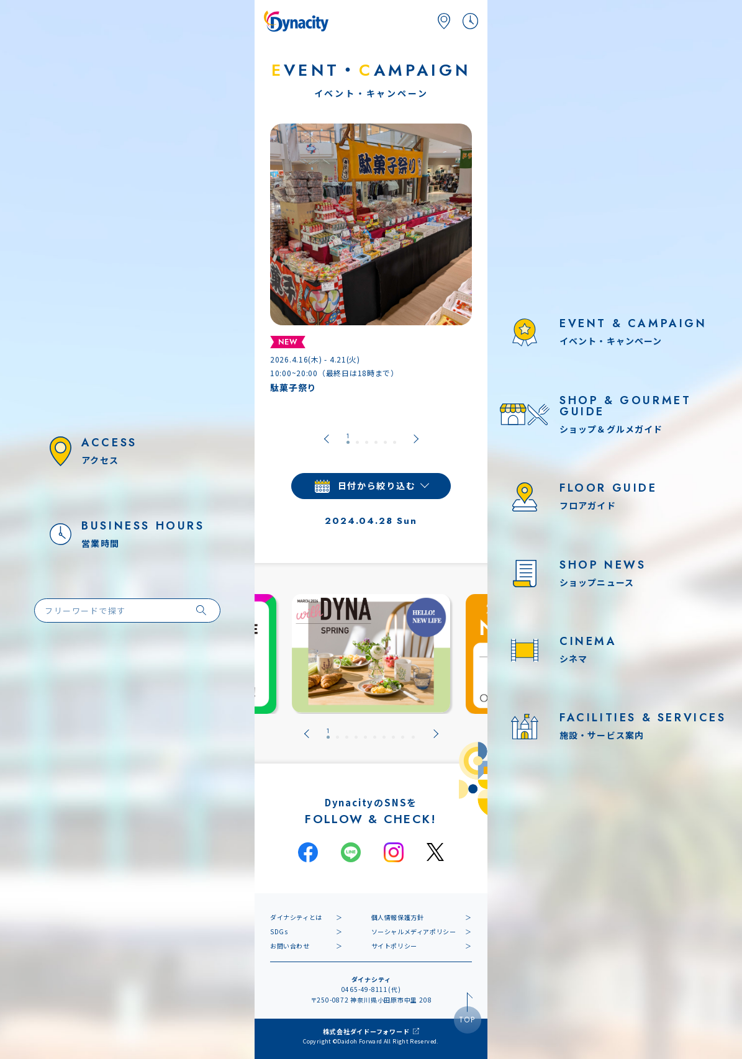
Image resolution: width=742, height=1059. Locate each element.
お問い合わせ (290, 945)
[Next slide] (416, 439)
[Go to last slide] (326, 439)
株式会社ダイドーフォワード (366, 1031)
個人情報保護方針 (397, 917)
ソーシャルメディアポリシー (413, 931)
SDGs (278, 931)
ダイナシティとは (296, 917)
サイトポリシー (394, 945)
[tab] (348, 439)
